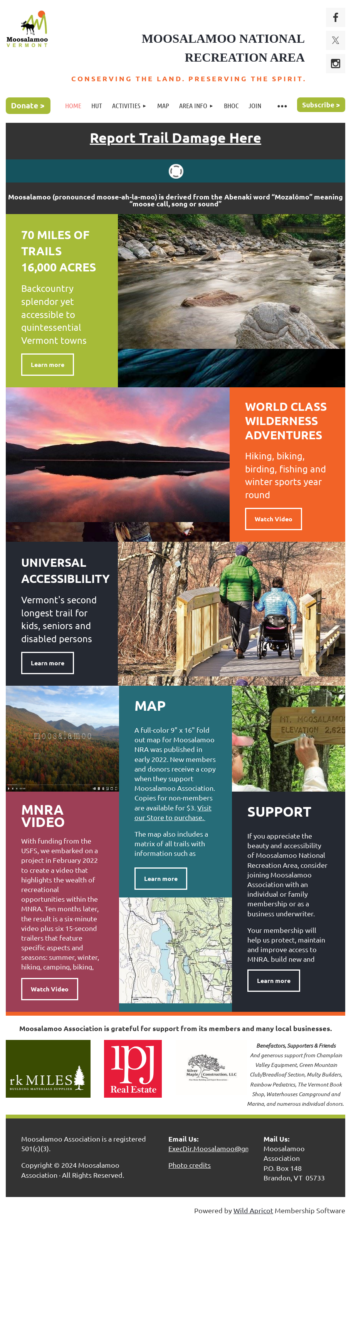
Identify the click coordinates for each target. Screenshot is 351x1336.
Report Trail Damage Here (175, 137)
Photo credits (189, 1165)
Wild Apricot (253, 1210)
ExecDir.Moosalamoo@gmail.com (221, 1148)
